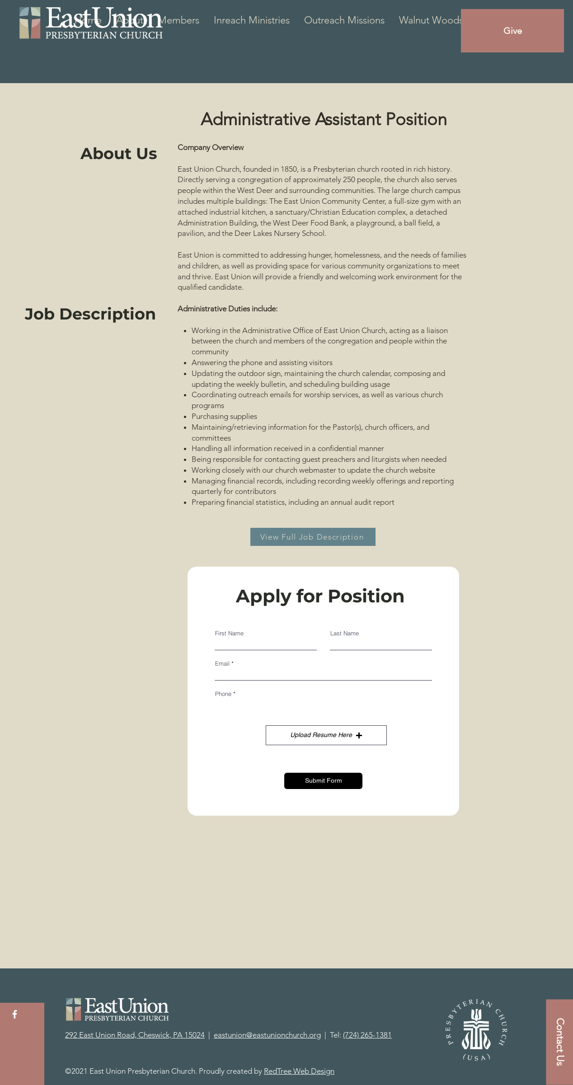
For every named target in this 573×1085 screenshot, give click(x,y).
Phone (223, 694)
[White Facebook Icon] (14, 1014)
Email (222, 664)
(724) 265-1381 (367, 1034)
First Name (229, 633)
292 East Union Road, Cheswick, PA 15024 (135, 1034)
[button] (326, 735)
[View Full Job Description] (313, 537)
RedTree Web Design (299, 1071)
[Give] (512, 30)
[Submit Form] (323, 781)
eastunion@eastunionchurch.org (267, 1034)
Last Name (344, 633)
